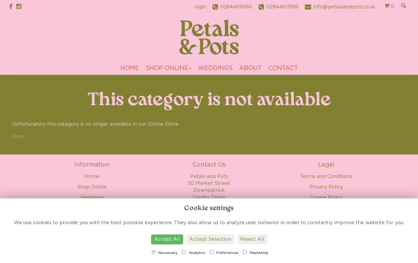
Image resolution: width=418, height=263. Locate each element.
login (200, 7)
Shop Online (168, 68)
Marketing (255, 252)
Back (18, 136)
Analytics (193, 252)
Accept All (167, 239)
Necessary (164, 252)
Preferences (224, 252)
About (250, 68)
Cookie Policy (326, 197)
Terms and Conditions (326, 176)
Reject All (252, 239)
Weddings (215, 68)
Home (129, 68)
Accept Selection (210, 239)
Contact (283, 68)
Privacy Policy (326, 187)
